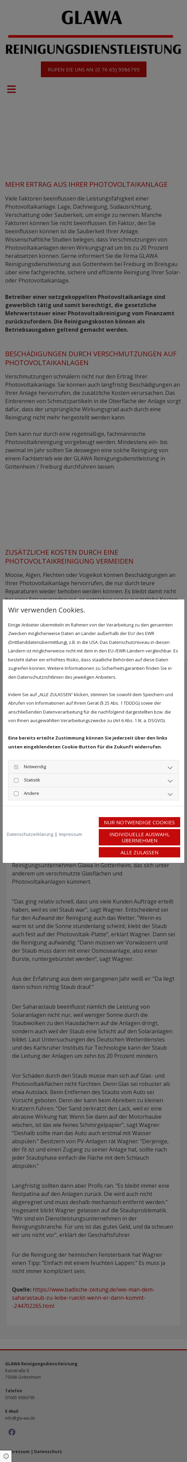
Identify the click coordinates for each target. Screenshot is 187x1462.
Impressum (70, 834)
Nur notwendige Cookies (139, 822)
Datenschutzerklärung (30, 834)
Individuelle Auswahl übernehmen (139, 837)
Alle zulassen (139, 852)
